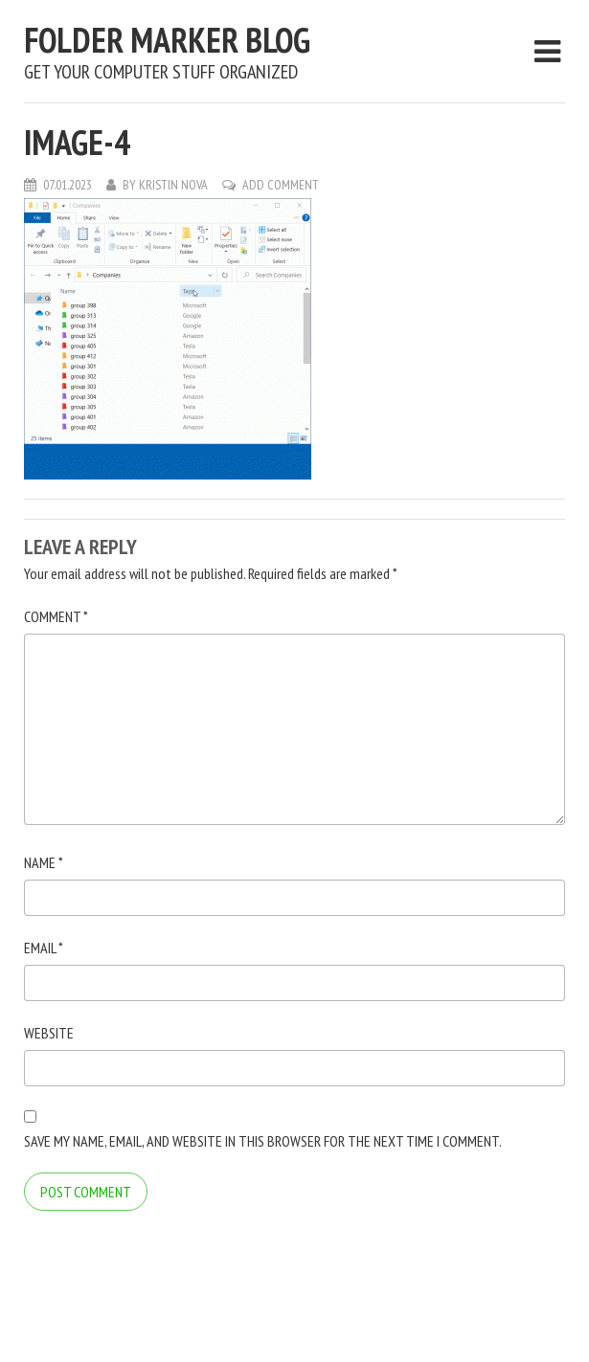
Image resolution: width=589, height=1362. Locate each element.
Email (43, 947)
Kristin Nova (173, 184)
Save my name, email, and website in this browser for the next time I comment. (263, 1140)
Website (49, 1032)
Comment (56, 616)
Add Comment (280, 184)
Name (43, 862)
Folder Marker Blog (167, 39)
